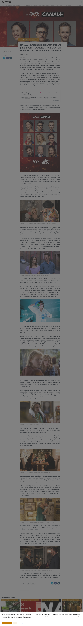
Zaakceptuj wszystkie (7, 622)
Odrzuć (15, 622)
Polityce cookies (59, 615)
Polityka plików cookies (23, 622)
